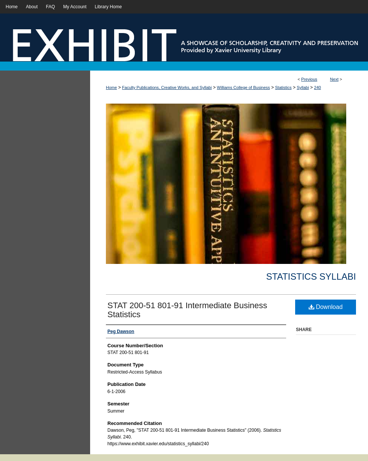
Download (326, 307)
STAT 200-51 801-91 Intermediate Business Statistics (187, 310)
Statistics (283, 87)
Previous (309, 79)
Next (334, 79)
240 (317, 87)
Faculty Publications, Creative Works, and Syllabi (167, 87)
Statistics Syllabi (311, 276)
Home (111, 87)
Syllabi (303, 87)
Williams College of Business (243, 87)
